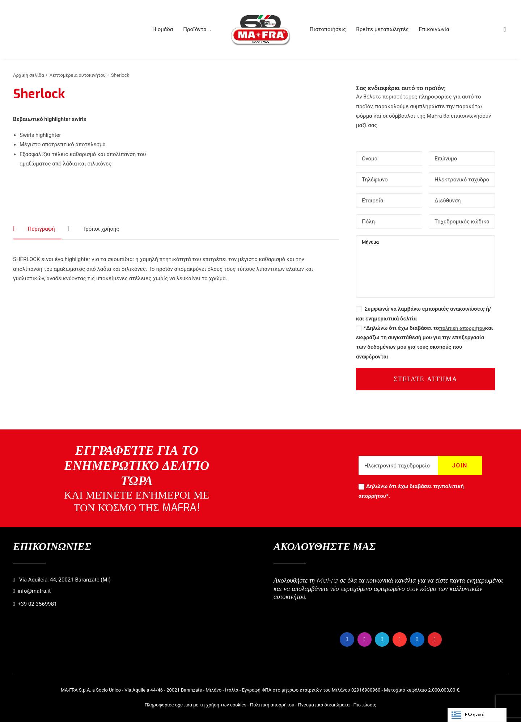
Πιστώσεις (364, 704)
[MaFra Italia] (260, 29)
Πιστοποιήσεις (328, 29)
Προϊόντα (197, 29)
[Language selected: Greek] (477, 715)
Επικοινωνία (434, 29)
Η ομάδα (162, 29)
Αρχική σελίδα (28, 75)
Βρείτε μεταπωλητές (382, 29)
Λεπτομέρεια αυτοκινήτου (78, 75)
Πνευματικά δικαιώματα (324, 704)
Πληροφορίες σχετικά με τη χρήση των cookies (195, 704)
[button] (504, 29)
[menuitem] (162, 29)
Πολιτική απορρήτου (272, 704)
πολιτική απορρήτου (462, 328)
